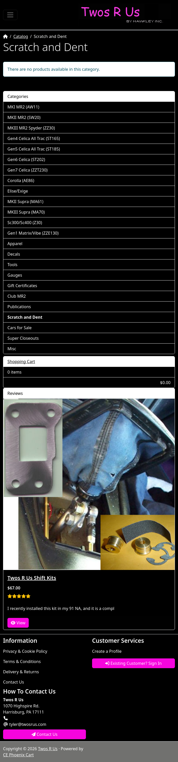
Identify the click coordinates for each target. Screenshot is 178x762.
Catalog (20, 36)
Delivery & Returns (21, 672)
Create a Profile (107, 651)
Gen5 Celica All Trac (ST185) (33, 149)
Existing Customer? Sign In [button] (133, 663)
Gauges (14, 275)
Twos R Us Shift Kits (31, 577)
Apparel (14, 243)
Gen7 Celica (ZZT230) (27, 170)
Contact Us (13, 682)
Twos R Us (47, 748)
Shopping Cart (21, 361)
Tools (12, 264)
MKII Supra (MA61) (25, 201)
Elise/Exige (17, 191)
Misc (11, 349)
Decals (13, 254)
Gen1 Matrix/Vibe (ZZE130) (32, 233)
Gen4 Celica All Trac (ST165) (33, 138)
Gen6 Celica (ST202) (26, 159)
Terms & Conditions (22, 661)
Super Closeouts (23, 338)
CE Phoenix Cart (18, 755)
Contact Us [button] (45, 734)
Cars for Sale (19, 327)
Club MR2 (16, 296)
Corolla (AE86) (20, 180)
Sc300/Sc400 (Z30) (24, 222)
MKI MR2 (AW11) (23, 107)
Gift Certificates (22, 285)
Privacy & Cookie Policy (25, 651)
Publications (19, 306)
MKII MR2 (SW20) (24, 117)
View (18, 623)
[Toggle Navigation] (10, 15)
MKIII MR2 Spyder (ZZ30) (31, 128)
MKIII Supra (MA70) (26, 212)
